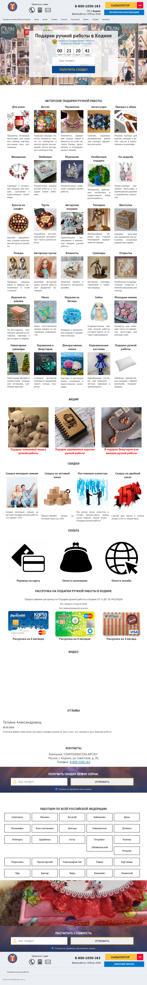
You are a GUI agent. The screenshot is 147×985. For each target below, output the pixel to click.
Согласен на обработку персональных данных (74, 948)
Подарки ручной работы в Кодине (16, 19)
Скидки (54, 19)
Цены (36, 19)
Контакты (106, 19)
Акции (45, 19)
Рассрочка (75, 19)
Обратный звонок (124, 964)
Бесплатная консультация (124, 12)
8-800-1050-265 (87, 6)
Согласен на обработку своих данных (75, 789)
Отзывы (95, 19)
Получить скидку (73, 69)
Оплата (64, 19)
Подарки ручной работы (18, 972)
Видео (86, 19)
